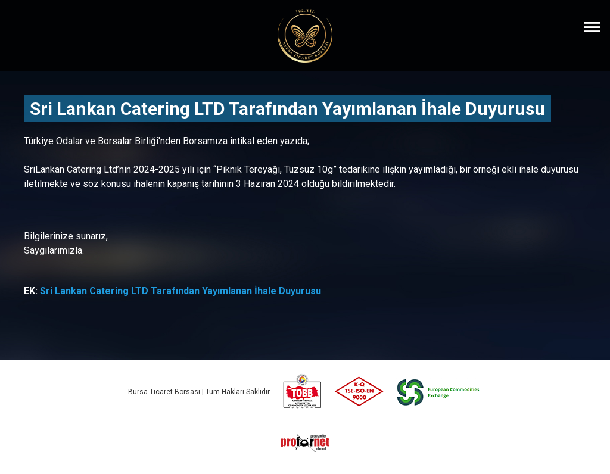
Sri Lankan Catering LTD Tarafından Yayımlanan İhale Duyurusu (180, 291)
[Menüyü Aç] (592, 27)
